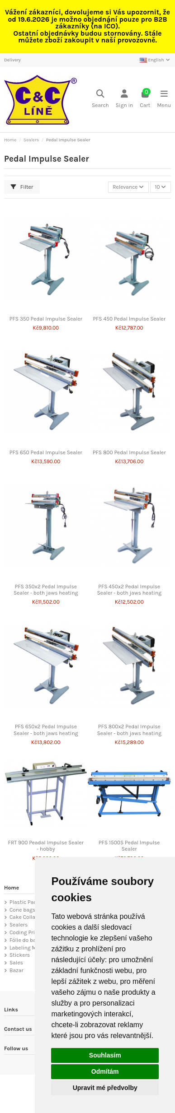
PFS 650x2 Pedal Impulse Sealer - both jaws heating (46, 729)
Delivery (12, 60)
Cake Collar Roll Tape (34, 917)
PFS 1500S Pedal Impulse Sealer (129, 845)
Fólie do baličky (28, 940)
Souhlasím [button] (105, 1055)
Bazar (16, 970)
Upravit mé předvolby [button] (105, 1087)
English (155, 60)
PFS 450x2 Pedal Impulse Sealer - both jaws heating (129, 589)
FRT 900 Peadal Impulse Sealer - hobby (46, 845)
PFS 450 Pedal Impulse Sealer (129, 319)
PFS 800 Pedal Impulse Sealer (129, 452)
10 (160, 187)
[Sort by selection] (128, 187)
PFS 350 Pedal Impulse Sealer (45, 319)
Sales (16, 962)
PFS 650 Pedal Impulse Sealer (45, 452)
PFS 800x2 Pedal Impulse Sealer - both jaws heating (129, 729)
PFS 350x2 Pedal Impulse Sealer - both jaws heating (46, 589)
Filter (22, 187)
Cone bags (22, 910)
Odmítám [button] (105, 1071)
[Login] (124, 99)
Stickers (19, 955)
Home (11, 888)
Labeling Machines (32, 948)
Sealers (18, 925)
